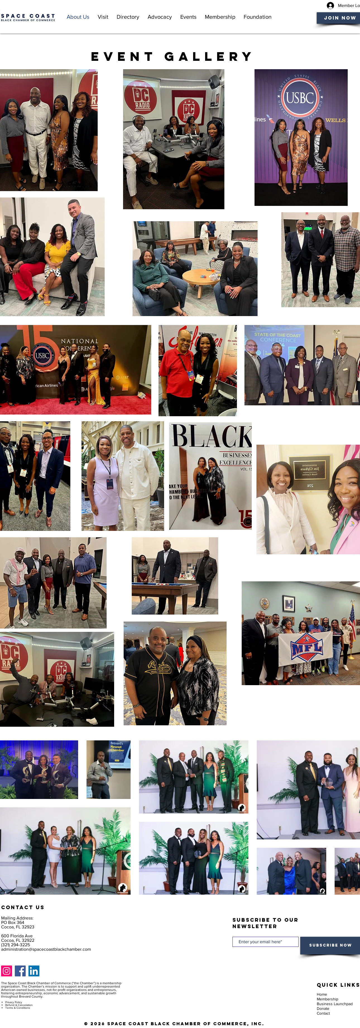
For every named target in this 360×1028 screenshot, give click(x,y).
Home (322, 994)
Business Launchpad (335, 1003)
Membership (327, 999)
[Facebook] (20, 971)
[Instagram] (6, 971)
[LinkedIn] (33, 971)
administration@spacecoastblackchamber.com (46, 949)
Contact (323, 1013)
